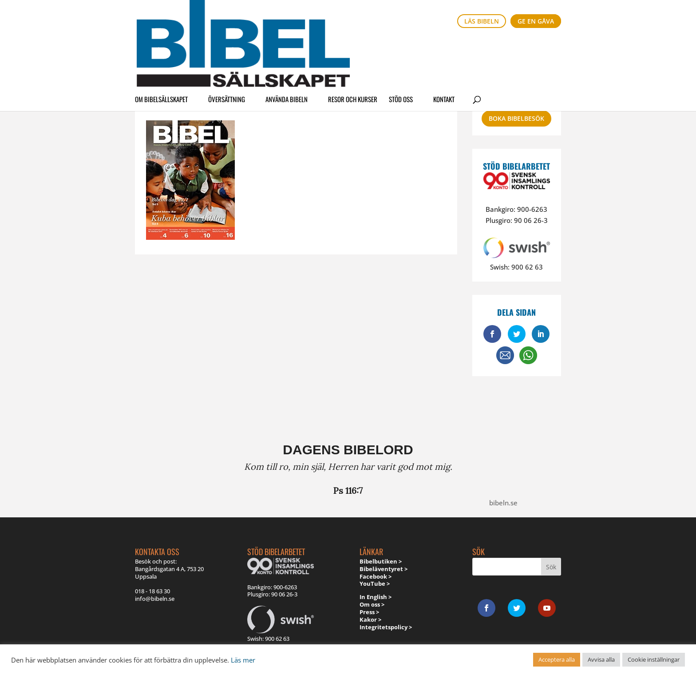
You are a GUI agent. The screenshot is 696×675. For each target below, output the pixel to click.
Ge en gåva (536, 21)
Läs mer (243, 659)
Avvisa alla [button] (601, 659)
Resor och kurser (352, 46)
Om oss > (372, 604)
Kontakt (444, 46)
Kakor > (370, 619)
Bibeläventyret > (383, 569)
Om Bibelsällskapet (161, 46)
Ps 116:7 (348, 490)
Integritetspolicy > (386, 627)
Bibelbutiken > (381, 561)
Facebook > (376, 576)
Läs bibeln (481, 21)
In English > (376, 597)
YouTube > (375, 584)
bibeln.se (503, 502)
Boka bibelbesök (516, 118)
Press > (369, 612)
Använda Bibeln (286, 46)
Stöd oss (401, 46)
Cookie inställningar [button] (654, 659)
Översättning (226, 46)
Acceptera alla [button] (556, 659)
